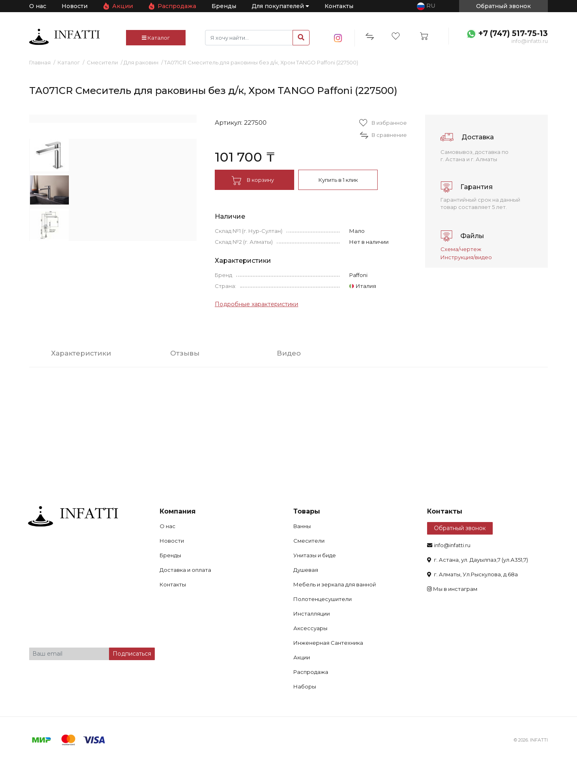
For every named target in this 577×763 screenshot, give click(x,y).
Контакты (339, 6)
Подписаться (132, 653)
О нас (37, 6)
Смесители (102, 62)
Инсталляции (311, 613)
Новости (75, 6)
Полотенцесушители (322, 599)
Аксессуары (310, 628)
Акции (122, 6)
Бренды (224, 6)
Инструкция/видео (466, 257)
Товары (306, 511)
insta (338, 38)
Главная (40, 62)
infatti (64, 37)
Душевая (305, 570)
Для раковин (141, 62)
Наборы (304, 686)
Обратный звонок (460, 528)
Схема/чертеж (460, 249)
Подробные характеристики (256, 304)
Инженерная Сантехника (328, 642)
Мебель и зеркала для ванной (334, 584)
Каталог (156, 37)
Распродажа (177, 6)
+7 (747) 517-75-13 (513, 33)
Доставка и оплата (185, 570)
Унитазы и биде (314, 555)
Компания (178, 511)
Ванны (302, 526)
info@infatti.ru (529, 41)
